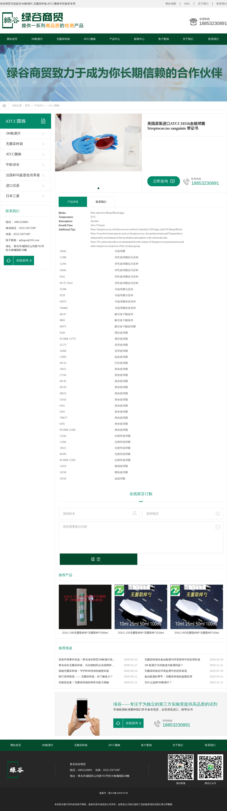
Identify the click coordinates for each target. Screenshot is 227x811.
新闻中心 (139, 39)
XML (187, 3)
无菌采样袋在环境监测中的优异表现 (166, 671)
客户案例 (163, 39)
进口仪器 (12, 185)
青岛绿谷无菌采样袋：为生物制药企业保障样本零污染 (87, 665)
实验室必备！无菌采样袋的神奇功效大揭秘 (84, 682)
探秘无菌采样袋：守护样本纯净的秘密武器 (84, 671)
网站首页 (12, 39)
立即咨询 (164, 181)
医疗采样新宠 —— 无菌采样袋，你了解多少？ (86, 676)
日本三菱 (12, 196)
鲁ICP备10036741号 (118, 793)
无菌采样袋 (63, 39)
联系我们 (221, 3)
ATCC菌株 (90, 39)
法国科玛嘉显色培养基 (23, 175)
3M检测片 (37, 39)
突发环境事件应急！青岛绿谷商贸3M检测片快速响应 (87, 659)
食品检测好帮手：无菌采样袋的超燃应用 (168, 676)
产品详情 (73, 201)
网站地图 (171, 3)
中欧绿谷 (12, 164)
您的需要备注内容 (141, 537)
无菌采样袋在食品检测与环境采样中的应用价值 (172, 659)
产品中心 (115, 39)
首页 (27, 105)
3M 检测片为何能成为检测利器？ (164, 665)
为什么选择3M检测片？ (158, 682)
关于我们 (203, 3)
